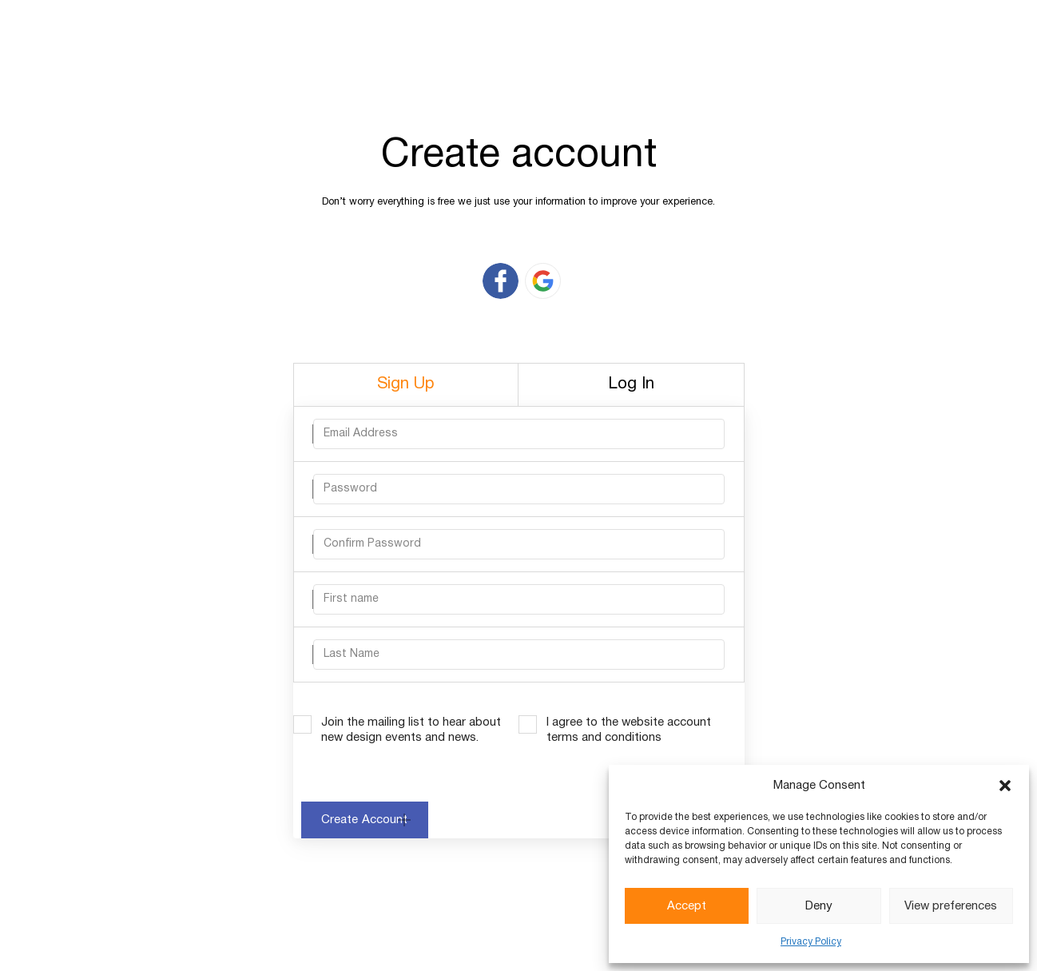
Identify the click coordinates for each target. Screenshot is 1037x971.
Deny (818, 906)
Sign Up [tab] (406, 384)
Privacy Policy (811, 941)
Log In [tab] (631, 384)
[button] (1005, 786)
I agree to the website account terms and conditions (628, 730)
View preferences (950, 906)
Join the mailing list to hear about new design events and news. (411, 730)
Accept (686, 906)
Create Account (364, 820)
